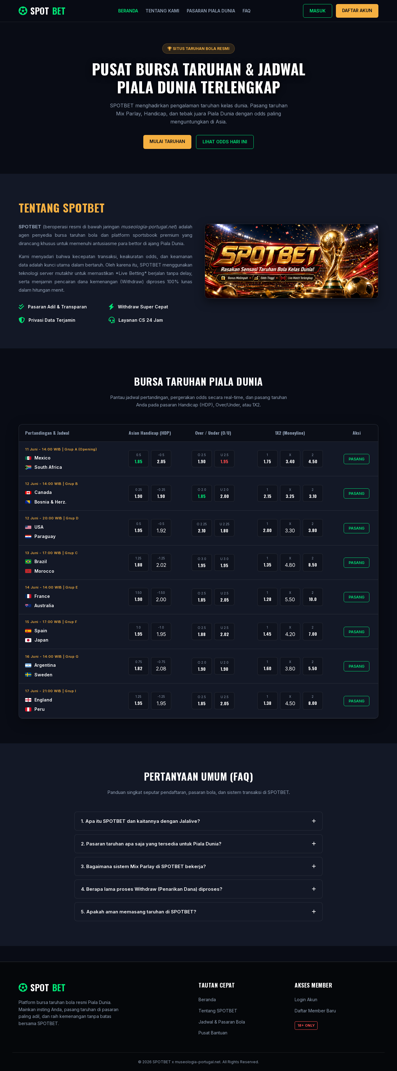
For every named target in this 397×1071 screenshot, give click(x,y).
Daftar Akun (357, 10)
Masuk (318, 10)
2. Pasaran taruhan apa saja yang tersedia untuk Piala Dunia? (198, 844)
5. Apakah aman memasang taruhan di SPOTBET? (198, 912)
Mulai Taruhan (167, 141)
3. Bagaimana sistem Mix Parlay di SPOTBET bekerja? (198, 866)
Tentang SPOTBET (217, 1010)
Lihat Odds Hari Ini (225, 141)
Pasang (356, 459)
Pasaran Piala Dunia (211, 10)
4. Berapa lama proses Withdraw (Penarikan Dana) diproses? (198, 889)
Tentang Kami (162, 10)
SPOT (42, 11)
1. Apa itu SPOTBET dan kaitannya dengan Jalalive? (198, 821)
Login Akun (306, 999)
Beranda (128, 10)
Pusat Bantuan (212, 1032)
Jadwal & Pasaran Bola (221, 1021)
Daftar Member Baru (315, 1010)
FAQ (247, 10)
